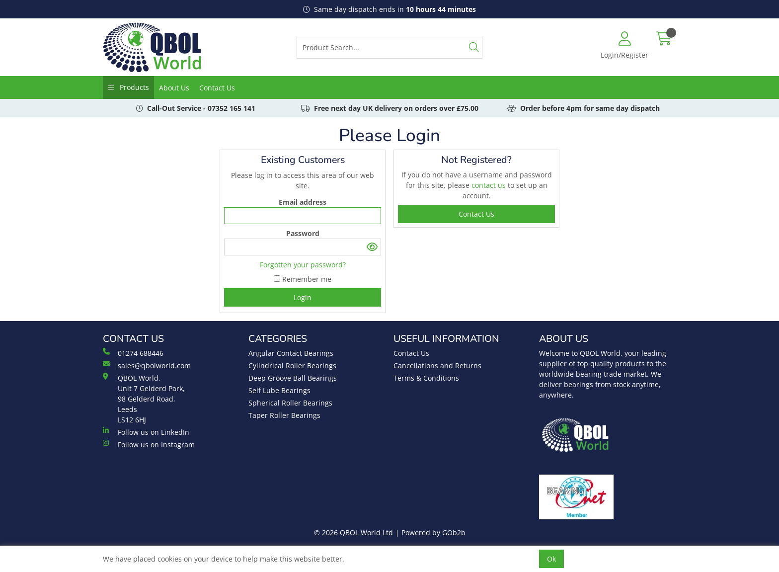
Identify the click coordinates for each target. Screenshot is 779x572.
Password (302, 233)
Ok (551, 559)
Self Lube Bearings (279, 390)
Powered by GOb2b (433, 532)
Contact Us (217, 87)
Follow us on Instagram (149, 444)
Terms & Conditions (426, 378)
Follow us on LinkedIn (146, 432)
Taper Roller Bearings (284, 415)
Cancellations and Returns (437, 365)
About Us (174, 87)
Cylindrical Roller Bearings (292, 365)
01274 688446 (133, 353)
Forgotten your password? (303, 264)
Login (303, 297)
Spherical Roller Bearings (290, 403)
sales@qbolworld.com (147, 365)
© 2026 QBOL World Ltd (353, 532)
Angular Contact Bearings (290, 353)
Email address (302, 202)
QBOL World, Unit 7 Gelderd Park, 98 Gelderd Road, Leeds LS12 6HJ (144, 398)
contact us (489, 185)
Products (133, 87)
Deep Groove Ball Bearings (292, 378)
